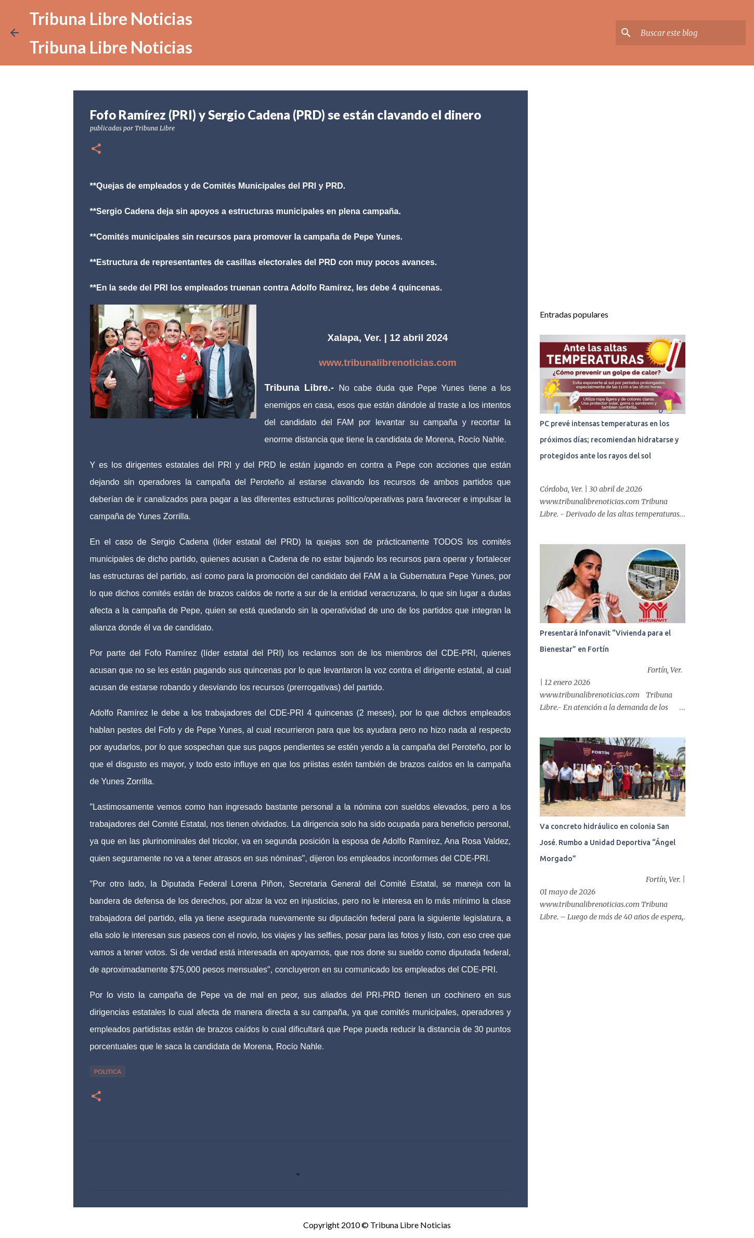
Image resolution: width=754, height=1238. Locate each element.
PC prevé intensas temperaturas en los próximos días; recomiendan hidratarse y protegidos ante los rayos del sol (609, 439)
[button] (96, 149)
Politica (107, 1071)
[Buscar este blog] (691, 32)
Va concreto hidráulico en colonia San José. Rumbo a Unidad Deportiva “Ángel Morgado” (607, 842)
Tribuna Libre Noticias (110, 18)
